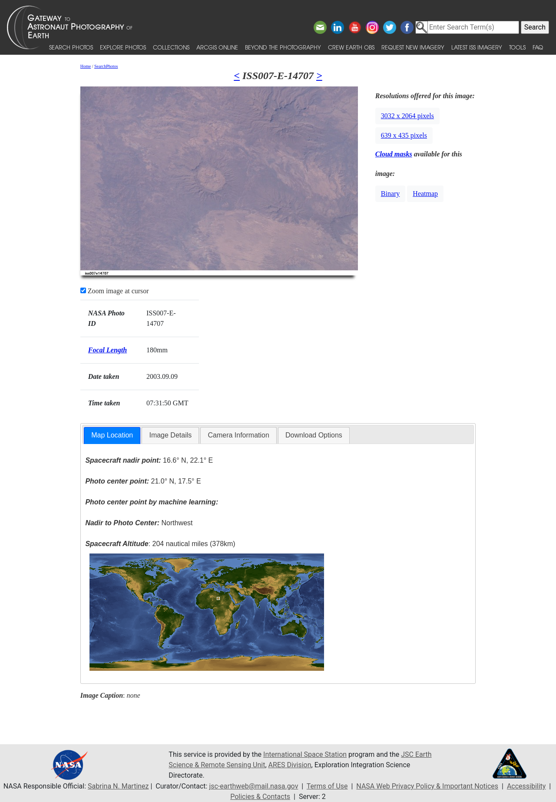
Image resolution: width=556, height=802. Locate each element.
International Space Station (305, 754)
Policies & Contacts (260, 796)
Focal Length (107, 350)
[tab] (112, 435)
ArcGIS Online (217, 47)
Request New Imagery (412, 47)
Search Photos (71, 47)
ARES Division (289, 765)
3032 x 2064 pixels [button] (407, 115)
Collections (171, 47)
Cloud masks (393, 154)
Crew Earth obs (351, 47)
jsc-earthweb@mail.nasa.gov (253, 786)
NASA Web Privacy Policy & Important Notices (427, 786)
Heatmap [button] (425, 193)
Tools (517, 47)
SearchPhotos (106, 66)
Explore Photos (123, 47)
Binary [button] (390, 193)
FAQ (538, 47)
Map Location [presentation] (112, 435)
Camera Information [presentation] (238, 435)
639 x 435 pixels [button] (404, 135)
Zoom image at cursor (114, 291)
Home (85, 66)
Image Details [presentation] (170, 435)
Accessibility (526, 786)
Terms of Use (327, 786)
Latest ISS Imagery (476, 47)
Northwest (138, 523)
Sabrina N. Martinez (118, 786)
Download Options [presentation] (313, 435)
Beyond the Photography (283, 47)
